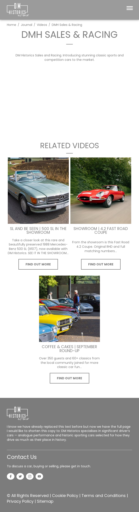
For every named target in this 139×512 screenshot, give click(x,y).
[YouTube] (39, 477)
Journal (26, 25)
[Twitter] (20, 477)
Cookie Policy (65, 495)
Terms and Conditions (103, 495)
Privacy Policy (20, 501)
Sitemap (45, 501)
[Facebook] (10, 477)
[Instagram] (30, 477)
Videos (42, 25)
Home (11, 25)
